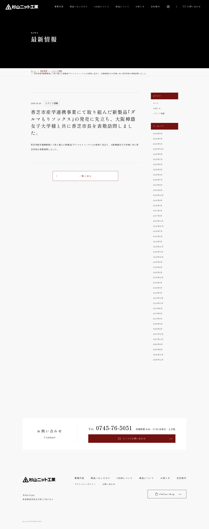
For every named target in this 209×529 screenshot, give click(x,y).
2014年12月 (158, 277)
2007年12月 (158, 334)
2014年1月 (157, 293)
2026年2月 (158, 138)
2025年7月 (158, 159)
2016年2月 (158, 236)
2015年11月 (158, 251)
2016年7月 (158, 231)
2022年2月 (158, 190)
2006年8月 (158, 349)
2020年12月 (158, 195)
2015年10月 (158, 257)
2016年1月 (157, 241)
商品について (122, 6)
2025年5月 (158, 164)
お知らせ (140, 6)
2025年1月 (157, 174)
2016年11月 (158, 221)
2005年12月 (158, 354)
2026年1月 (158, 144)
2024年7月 (158, 179)
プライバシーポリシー (85, 484)
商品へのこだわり (79, 6)
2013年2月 (157, 318)
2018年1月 (157, 205)
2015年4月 (157, 267)
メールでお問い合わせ (134, 438)
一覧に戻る (85, 176)
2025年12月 (158, 149)
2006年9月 (158, 344)
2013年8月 (158, 308)
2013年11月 (158, 303)
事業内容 (59, 6)
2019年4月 (158, 200)
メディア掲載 (159, 113)
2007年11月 (158, 339)
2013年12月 (158, 298)
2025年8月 (158, 154)
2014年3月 (157, 282)
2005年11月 (158, 359)
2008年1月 (158, 329)
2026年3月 (158, 133)
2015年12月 (158, 246)
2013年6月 (158, 313)
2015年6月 (158, 262)
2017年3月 (157, 210)
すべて (156, 103)
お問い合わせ (194, 6)
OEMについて (101, 6)
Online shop (167, 494)
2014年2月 (157, 287)
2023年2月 (158, 185)
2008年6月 (158, 323)
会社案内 (155, 6)
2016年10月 (158, 226)
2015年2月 (157, 272)
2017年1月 (157, 215)
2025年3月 (158, 169)
